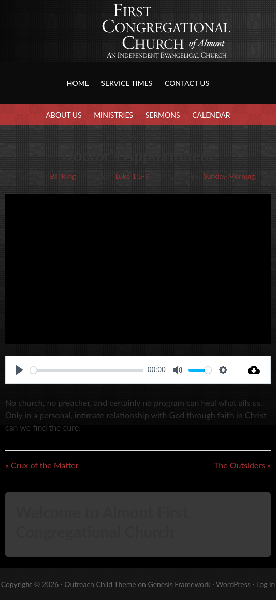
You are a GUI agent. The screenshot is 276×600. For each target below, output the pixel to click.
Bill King (63, 176)
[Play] (19, 370)
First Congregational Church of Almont (103, 41)
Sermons (163, 114)
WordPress (233, 584)
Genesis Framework (179, 584)
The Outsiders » (242, 465)
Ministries (113, 114)
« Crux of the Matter (42, 465)
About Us (63, 114)
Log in (265, 584)
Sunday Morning (229, 176)
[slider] (86, 370)
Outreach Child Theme (100, 584)
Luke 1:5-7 (132, 176)
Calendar (211, 114)
